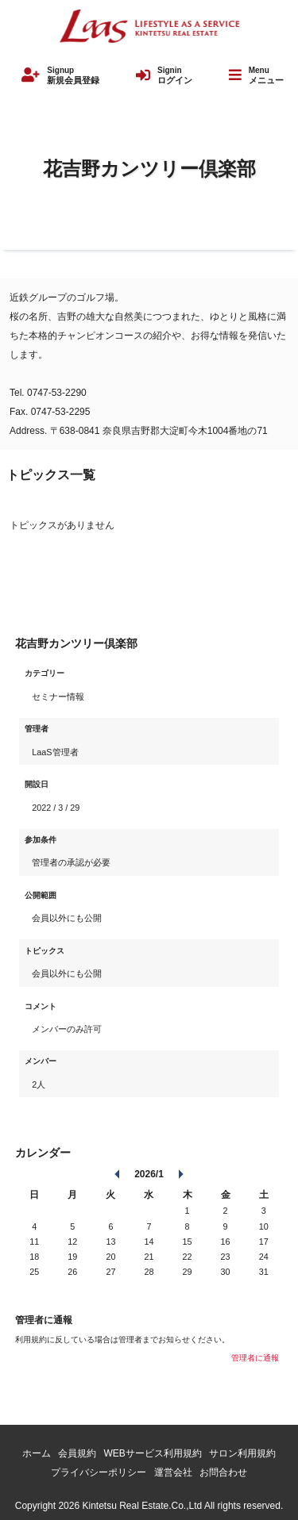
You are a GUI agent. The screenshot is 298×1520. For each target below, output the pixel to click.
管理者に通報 (255, 1357)
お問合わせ (223, 1472)
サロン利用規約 (242, 1453)
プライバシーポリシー (98, 1472)
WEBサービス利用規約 (153, 1453)
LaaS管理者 (55, 752)
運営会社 (173, 1472)
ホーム (36, 1453)
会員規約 (77, 1453)
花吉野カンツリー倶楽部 (149, 168)
